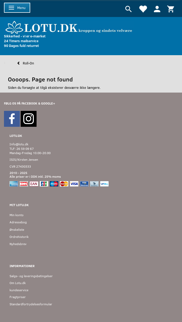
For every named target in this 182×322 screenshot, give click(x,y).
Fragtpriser (18, 297)
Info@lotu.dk (19, 144)
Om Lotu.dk (18, 283)
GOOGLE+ (48, 103)
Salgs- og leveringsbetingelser (31, 276)
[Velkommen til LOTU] (69, 27)
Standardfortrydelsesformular (31, 304)
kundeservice (19, 290)
